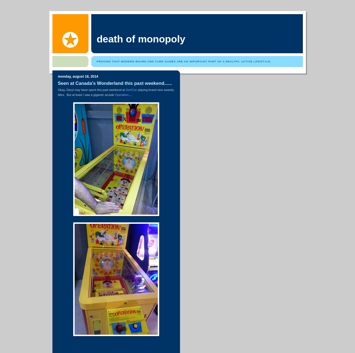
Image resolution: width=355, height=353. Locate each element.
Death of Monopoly (141, 39)
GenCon (131, 90)
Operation (122, 94)
